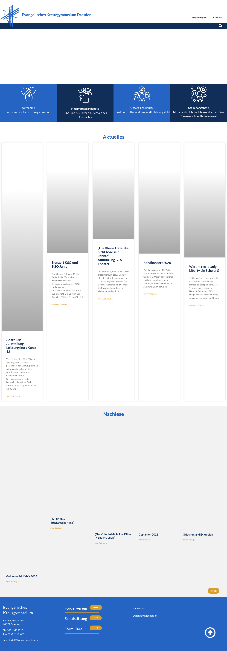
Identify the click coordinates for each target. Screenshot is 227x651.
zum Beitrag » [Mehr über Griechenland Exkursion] (189, 539)
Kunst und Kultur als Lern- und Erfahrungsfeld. (142, 112)
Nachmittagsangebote (85, 108)
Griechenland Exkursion (198, 534)
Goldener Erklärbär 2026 (21, 576)
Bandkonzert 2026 (157, 263)
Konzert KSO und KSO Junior (65, 264)
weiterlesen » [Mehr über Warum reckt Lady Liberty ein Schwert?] (196, 305)
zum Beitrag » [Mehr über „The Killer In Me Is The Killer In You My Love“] (101, 543)
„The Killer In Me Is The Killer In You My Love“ (113, 536)
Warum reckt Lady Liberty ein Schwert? (204, 268)
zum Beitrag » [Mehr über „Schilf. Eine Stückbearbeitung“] (56, 528)
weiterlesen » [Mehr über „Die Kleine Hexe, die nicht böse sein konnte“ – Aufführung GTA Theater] (105, 298)
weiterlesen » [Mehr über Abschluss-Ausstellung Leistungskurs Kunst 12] (13, 396)
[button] (220, 26)
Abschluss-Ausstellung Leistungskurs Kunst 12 (21, 346)
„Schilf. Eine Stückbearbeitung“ (62, 520)
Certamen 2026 (148, 534)
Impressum (139, 608)
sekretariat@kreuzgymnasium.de (21, 639)
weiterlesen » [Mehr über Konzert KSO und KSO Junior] (59, 304)
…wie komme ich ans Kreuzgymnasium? (28, 112)
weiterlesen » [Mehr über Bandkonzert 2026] (151, 294)
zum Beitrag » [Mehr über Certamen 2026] (145, 539)
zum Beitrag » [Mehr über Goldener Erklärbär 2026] (12, 581)
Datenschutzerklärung (145, 615)
